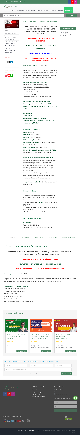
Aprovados (53, 10)
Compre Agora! (68, 28)
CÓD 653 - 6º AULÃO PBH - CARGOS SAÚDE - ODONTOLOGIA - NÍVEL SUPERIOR (16, 336)
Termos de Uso (53, 237)
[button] (60, 10)
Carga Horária (26, 237)
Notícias (40, 10)
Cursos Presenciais (30, 10)
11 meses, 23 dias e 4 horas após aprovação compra (10, 37)
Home (12, 10)
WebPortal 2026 (35, 430)
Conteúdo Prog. (39, 237)
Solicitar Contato (67, 373)
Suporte (24, 1)
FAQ (70, 430)
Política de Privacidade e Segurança (51, 430)
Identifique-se (68, 10)
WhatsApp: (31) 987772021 (11, 1)
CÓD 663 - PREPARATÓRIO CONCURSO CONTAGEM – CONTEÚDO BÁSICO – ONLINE (64, 336)
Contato (46, 10)
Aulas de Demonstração (68, 237)
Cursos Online (20, 10)
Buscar (71, 15)
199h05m (14, 33)
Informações (11, 237)
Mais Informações (21, 351)
